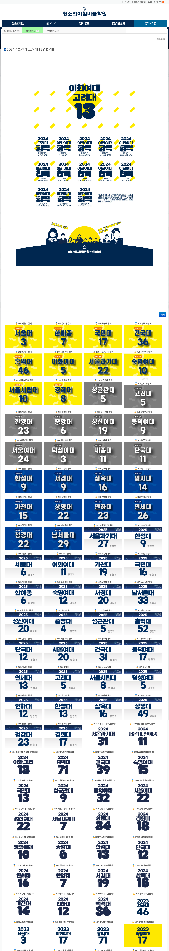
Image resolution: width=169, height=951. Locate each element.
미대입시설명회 (139, 2)
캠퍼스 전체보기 (155, 2)
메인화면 (126, 2)
